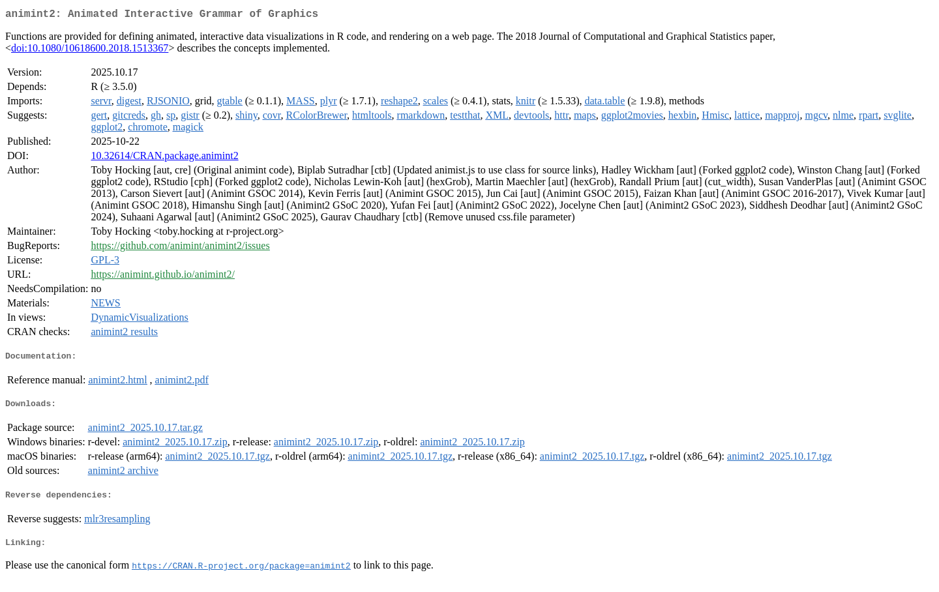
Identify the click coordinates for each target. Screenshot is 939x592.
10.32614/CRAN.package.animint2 (164, 158)
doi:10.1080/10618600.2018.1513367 (89, 50)
